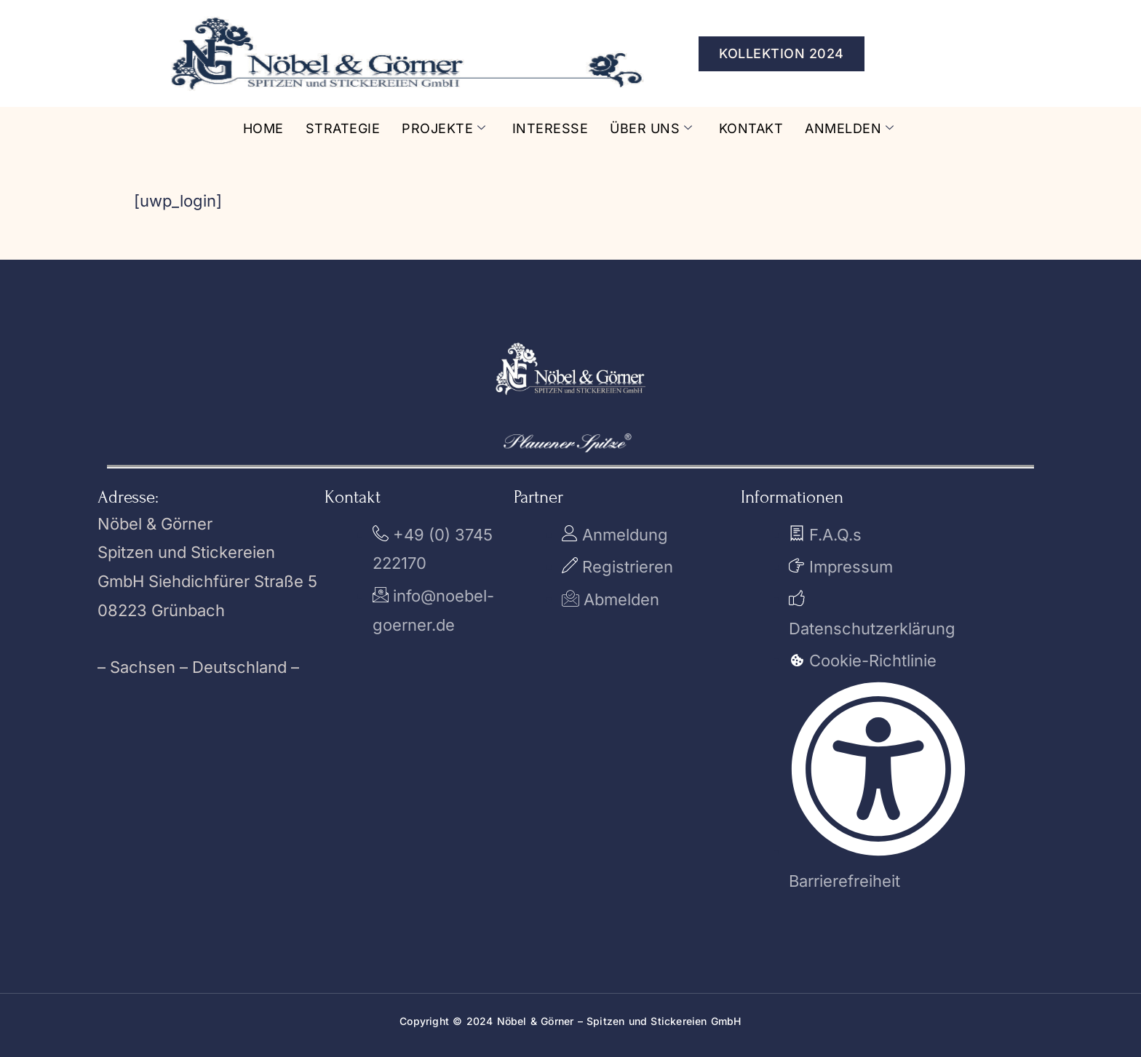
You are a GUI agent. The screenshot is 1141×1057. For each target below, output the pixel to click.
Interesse (550, 128)
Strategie (343, 128)
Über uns (651, 128)
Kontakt (751, 128)
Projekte (444, 128)
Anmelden (849, 128)
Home (263, 128)
